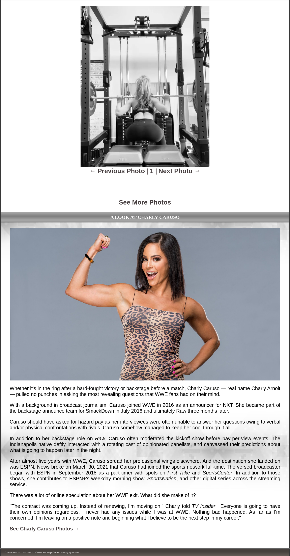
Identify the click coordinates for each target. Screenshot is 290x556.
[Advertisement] (145, 184)
